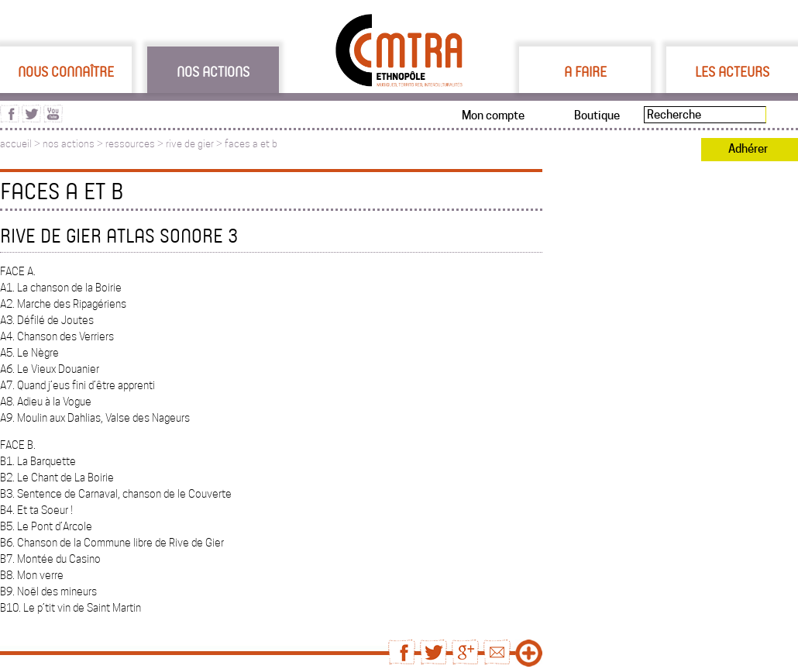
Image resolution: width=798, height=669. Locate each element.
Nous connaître (66, 71)
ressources (130, 144)
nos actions (69, 144)
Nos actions (213, 71)
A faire (585, 71)
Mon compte (493, 115)
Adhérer (748, 149)
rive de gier (190, 144)
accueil (16, 144)
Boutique (597, 115)
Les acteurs (732, 71)
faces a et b (251, 144)
